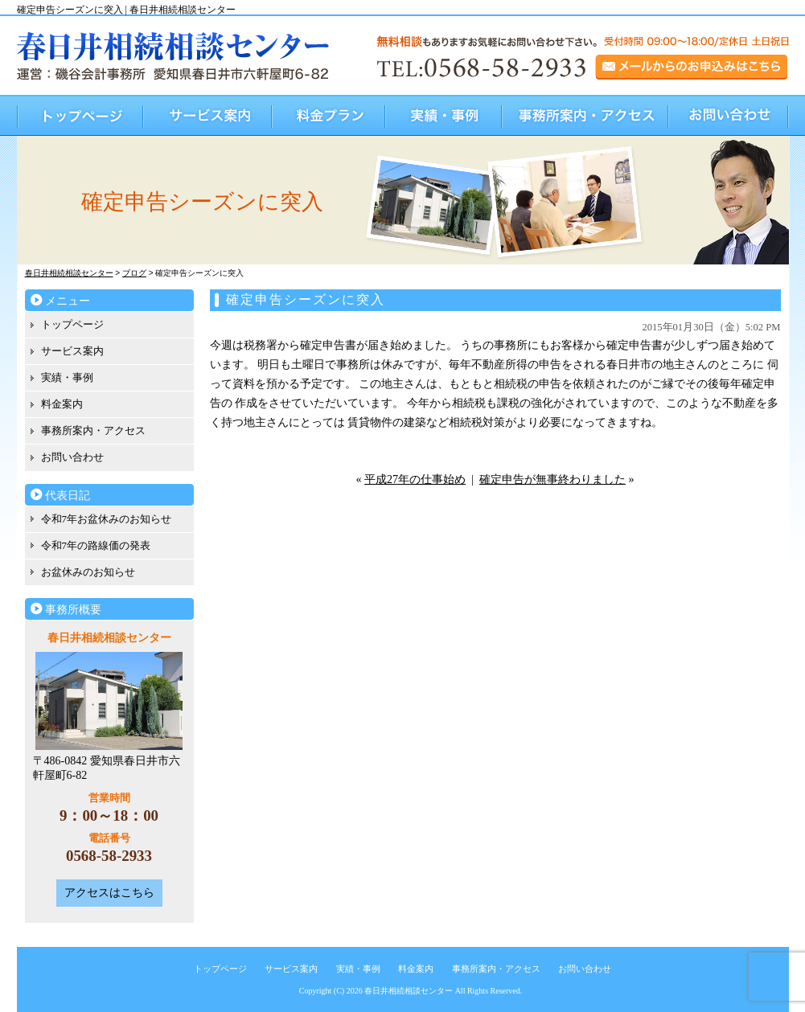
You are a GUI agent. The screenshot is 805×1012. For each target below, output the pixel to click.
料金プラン (329, 115)
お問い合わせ (729, 115)
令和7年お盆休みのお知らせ (106, 519)
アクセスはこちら (109, 893)
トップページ (80, 115)
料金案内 (62, 404)
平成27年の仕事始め (415, 479)
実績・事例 (444, 115)
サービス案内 (208, 115)
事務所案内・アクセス (586, 115)
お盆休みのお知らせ (88, 572)
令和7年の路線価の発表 (96, 545)
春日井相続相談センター (408, 990)
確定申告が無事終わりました (552, 479)
